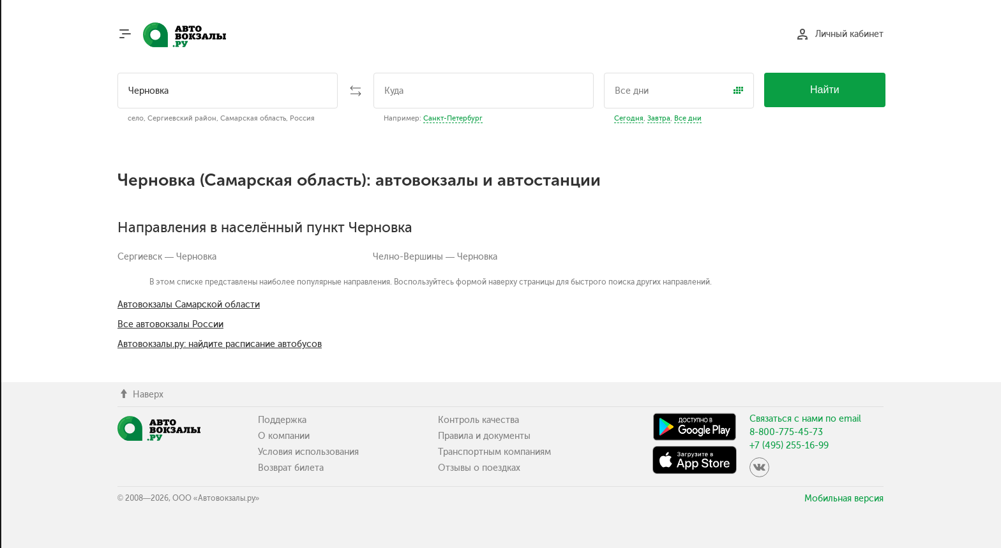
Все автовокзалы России (170, 324)
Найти (824, 89)
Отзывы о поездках (479, 468)
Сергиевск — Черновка (166, 256)
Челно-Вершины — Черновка (435, 256)
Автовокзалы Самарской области (188, 304)
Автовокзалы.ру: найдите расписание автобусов (219, 344)
